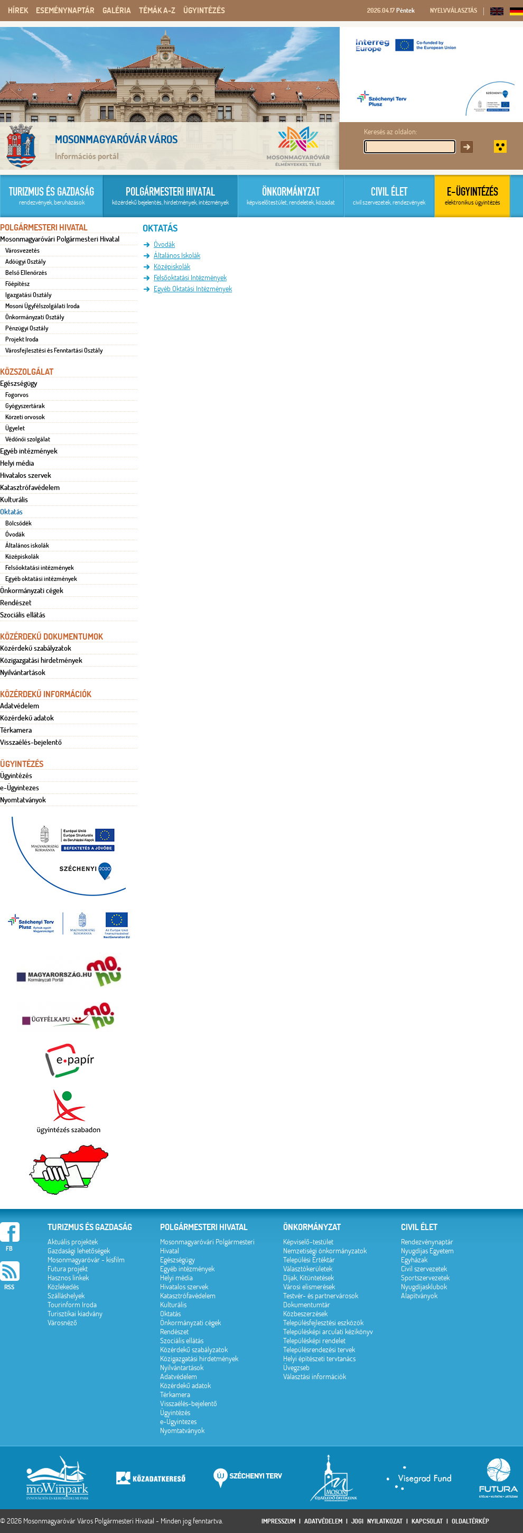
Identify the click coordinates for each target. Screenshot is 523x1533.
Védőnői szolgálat (27, 439)
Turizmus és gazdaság (90, 1227)
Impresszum (278, 1521)
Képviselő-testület (308, 1242)
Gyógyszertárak (25, 406)
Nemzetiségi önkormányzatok (325, 1250)
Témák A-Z (157, 10)
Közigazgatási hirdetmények (41, 660)
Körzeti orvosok (25, 417)
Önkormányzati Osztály (34, 317)
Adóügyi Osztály (25, 261)
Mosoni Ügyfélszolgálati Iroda (42, 306)
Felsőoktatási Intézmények (190, 277)
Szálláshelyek (66, 1295)
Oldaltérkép (470, 1521)
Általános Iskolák (177, 255)
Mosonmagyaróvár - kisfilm (86, 1259)
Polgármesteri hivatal (204, 1227)
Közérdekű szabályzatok (35, 648)
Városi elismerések (309, 1286)
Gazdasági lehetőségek (79, 1250)
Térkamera (16, 730)
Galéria (116, 10)
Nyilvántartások (22, 672)
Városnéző (62, 1322)
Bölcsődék (18, 523)
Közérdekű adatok (27, 718)
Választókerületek (307, 1268)
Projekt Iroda (22, 339)
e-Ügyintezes (19, 787)
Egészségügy (18, 383)
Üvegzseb (296, 1367)
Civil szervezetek (424, 1268)
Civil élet (419, 1227)
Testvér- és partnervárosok (320, 1295)
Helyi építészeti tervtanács (319, 1358)
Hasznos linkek (68, 1277)
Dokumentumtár (306, 1304)
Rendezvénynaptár (427, 1242)
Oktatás (11, 511)
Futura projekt (68, 1268)
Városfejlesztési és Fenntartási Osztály (53, 350)
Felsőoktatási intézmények (39, 567)
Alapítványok (419, 1295)
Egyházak (414, 1259)
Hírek (18, 10)
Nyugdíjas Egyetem (427, 1250)
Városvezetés (22, 250)
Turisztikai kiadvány (75, 1313)
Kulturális (14, 499)
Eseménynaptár (65, 10)
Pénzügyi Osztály (26, 328)
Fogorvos (17, 395)
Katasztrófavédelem (30, 487)
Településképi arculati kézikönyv (328, 1331)
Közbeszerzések (305, 1313)
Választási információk (314, 1376)
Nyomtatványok (23, 800)
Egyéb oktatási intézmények (41, 579)
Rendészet (16, 602)
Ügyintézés (204, 10)
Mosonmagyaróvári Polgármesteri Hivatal (59, 239)
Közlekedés (63, 1286)
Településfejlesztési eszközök (323, 1322)
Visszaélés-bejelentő (31, 742)
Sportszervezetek (425, 1277)
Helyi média (17, 463)
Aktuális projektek (73, 1242)
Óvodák (15, 534)
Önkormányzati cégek (31, 590)
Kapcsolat (427, 1521)
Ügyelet (15, 428)
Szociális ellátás (22, 615)
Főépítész (17, 284)
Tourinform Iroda (72, 1304)
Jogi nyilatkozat (377, 1521)
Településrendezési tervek (319, 1349)
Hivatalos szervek (25, 475)
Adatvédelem (19, 705)
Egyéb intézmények (29, 451)
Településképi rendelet (314, 1340)
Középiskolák (22, 556)
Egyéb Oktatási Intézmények (193, 288)
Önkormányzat (312, 1227)
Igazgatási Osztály (28, 295)
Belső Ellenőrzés (26, 272)
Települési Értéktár (309, 1259)
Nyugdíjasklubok (424, 1286)
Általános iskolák (27, 545)
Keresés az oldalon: (390, 131)
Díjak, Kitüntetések (308, 1277)
